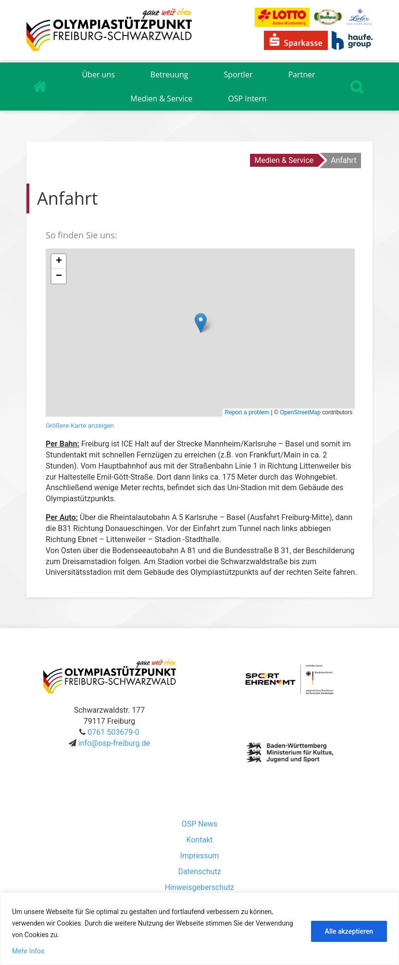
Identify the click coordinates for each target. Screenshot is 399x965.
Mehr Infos (28, 951)
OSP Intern (247, 98)
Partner (301, 74)
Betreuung (169, 74)
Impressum (199, 855)
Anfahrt (343, 160)
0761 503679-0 (113, 732)
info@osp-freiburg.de (114, 743)
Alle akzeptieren (349, 931)
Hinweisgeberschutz (200, 887)
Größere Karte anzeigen (80, 425)
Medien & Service (161, 98)
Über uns (98, 74)
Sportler (238, 74)
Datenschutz (199, 871)
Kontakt (199, 839)
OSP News (200, 824)
